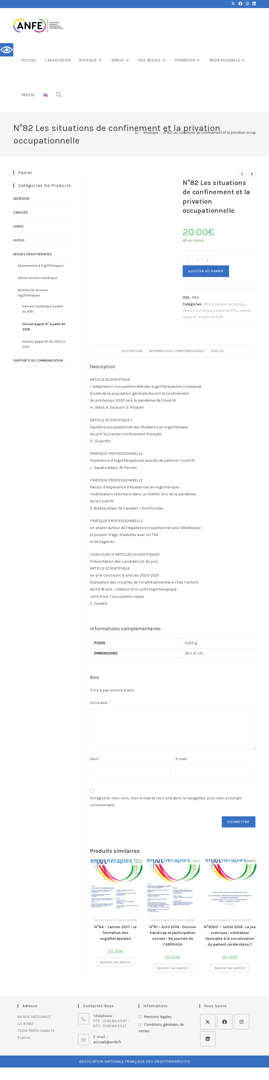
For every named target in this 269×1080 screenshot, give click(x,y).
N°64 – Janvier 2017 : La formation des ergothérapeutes (115, 933)
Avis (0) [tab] (217, 351)
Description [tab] (131, 351)
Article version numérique (224, 304)
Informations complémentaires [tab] (177, 351)
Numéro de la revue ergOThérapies (33, 292)
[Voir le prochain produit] (252, 174)
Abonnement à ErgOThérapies (41, 266)
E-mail (182, 759)
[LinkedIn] (207, 1038)
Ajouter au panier (205, 271)
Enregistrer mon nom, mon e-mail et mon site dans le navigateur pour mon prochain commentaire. (166, 801)
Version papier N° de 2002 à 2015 (43, 344)
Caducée (20, 212)
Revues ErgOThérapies (32, 254)
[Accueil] (136, 132)
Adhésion (21, 199)
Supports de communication (38, 360)
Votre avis (100, 702)
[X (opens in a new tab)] (233, 4)
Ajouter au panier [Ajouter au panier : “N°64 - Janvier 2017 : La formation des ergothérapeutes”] (115, 962)
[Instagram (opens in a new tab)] (247, 4)
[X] (207, 1021)
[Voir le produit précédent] (242, 174)
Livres (18, 226)
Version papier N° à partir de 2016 (115, 920)
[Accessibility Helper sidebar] (6, 49)
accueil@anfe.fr (107, 1042)
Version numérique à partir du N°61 (210, 310)
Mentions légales (158, 1017)
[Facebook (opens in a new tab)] (240, 4)
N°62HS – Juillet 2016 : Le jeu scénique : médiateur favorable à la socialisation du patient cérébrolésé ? (230, 936)
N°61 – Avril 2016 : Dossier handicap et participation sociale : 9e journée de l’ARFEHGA (172, 936)
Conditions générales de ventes (161, 1027)
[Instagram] (241, 1021)
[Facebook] (224, 1021)
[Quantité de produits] (198, 260)
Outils (18, 240)
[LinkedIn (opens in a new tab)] (253, 4)
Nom (96, 759)
